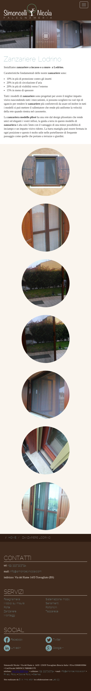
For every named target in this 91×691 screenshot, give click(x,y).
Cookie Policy (24, 674)
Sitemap (37, 674)
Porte (7, 607)
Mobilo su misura (14, 603)
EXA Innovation (26, 680)
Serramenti (52, 603)
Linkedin (12, 648)
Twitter (53, 639)
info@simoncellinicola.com (26, 571)
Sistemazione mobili (58, 599)
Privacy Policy (10, 674)
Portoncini (51, 607)
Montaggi (9, 615)
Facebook (13, 639)
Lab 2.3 (56, 680)
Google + (54, 648)
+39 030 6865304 (20, 671)
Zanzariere (10, 611)
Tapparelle (52, 611)
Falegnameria (12, 599)
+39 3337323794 (17, 565)
